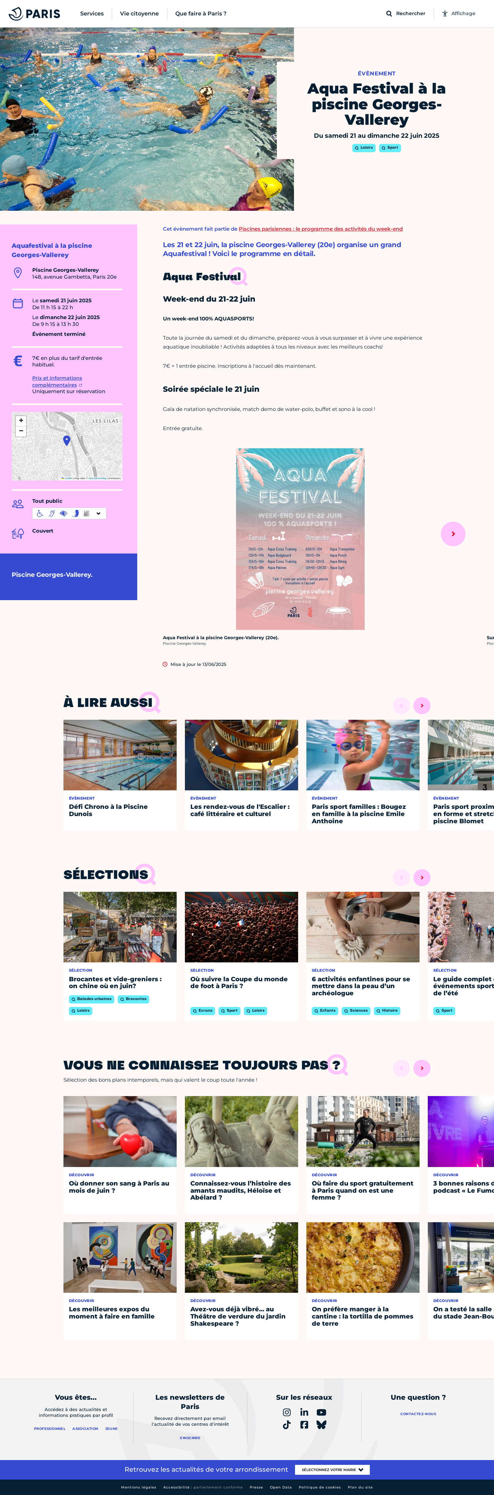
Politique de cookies (320, 1487)
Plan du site (360, 1487)
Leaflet (66, 478)
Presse (256, 1487)
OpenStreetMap (98, 478)
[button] (66, 440)
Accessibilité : (203, 1487)
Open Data (281, 1487)
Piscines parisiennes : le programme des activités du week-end (321, 229)
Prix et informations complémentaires (57, 381)
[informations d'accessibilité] (69, 513)
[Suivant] (453, 534)
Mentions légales (138, 1487)
